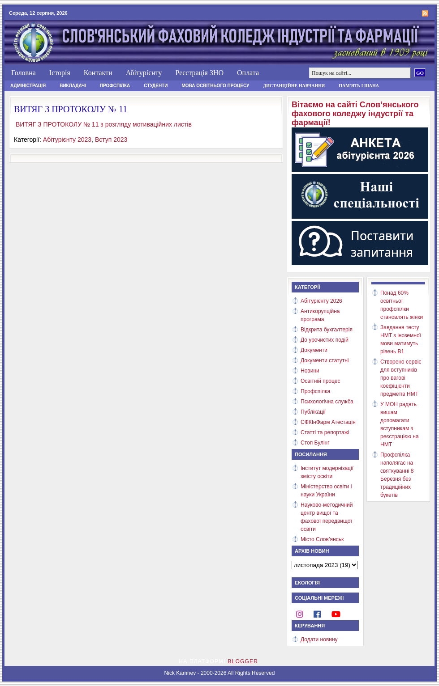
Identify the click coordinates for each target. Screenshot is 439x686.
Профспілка (115, 85)
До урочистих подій (325, 340)
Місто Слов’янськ (322, 539)
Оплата (248, 72)
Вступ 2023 (111, 139)
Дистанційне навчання (294, 85)
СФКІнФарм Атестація (328, 422)
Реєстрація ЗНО (199, 72)
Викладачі (73, 85)
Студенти (156, 85)
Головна (23, 72)
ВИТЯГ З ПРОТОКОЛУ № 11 (70, 109)
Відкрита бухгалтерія (327, 329)
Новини (310, 371)
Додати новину (319, 639)
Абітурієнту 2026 (321, 301)
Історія (59, 72)
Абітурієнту (144, 72)
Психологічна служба (327, 401)
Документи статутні (325, 360)
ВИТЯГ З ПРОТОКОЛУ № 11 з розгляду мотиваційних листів (104, 124)
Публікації (313, 412)
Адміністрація (28, 85)
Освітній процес (320, 381)
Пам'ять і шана (359, 85)
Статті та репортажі (325, 432)
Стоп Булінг (315, 443)
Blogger (243, 661)
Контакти (98, 72)
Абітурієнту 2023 (67, 139)
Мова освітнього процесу (215, 85)
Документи (314, 350)
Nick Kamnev (180, 673)
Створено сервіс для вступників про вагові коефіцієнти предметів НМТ (400, 378)
